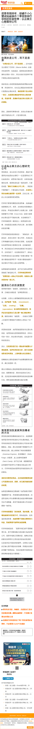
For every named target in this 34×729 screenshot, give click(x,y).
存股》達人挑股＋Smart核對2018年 (16, 699)
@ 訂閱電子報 (8, 678)
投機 (15, 31)
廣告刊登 (19, 715)
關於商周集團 (13, 715)
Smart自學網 (4, 3)
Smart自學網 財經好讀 (12, 3)
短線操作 (20, 31)
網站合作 (24, 715)
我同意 (30, 727)
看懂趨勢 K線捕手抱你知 (9, 673)
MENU (28, 3)
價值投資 (10, 31)
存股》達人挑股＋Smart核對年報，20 (17, 685)
